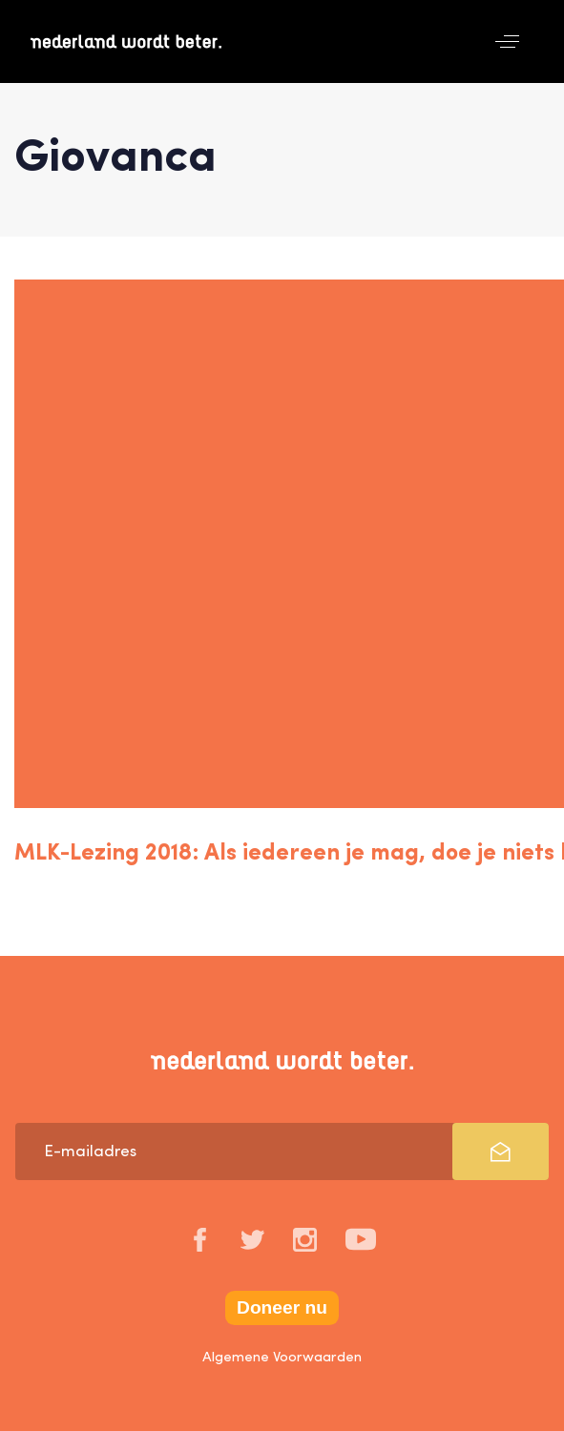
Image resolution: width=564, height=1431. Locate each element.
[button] (507, 41)
